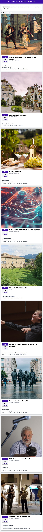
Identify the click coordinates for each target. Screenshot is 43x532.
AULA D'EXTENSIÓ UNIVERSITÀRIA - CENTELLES (21, 1)
